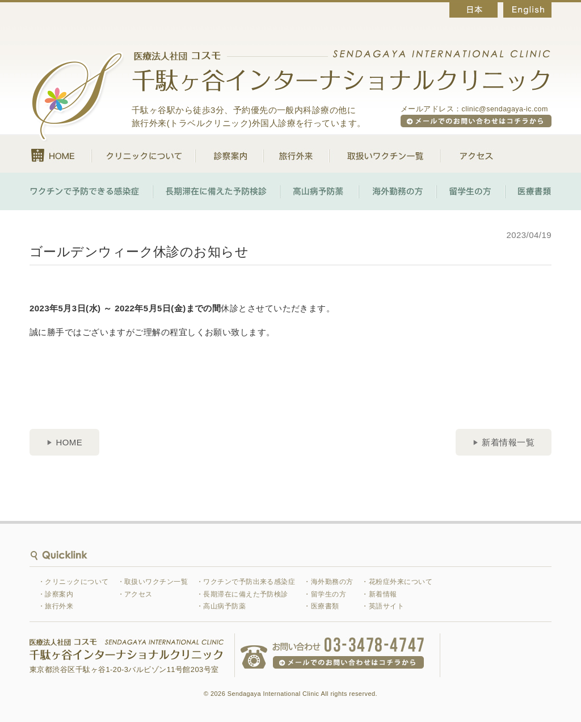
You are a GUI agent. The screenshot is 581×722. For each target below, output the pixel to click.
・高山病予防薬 (221, 606)
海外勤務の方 (397, 191)
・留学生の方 (325, 594)
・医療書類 (321, 606)
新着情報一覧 (508, 442)
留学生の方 (470, 191)
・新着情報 (379, 594)
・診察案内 (55, 594)
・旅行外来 (55, 606)
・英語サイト (382, 606)
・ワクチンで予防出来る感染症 (245, 582)
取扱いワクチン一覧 (384, 154)
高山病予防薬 (319, 191)
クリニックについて (143, 154)
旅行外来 (296, 154)
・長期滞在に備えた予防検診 (242, 594)
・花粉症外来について (396, 582)
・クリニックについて (73, 582)
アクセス (467, 154)
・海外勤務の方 (328, 582)
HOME (60, 154)
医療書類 (528, 191)
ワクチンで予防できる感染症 (91, 191)
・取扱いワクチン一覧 (152, 582)
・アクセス (135, 594)
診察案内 (229, 154)
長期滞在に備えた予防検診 (216, 191)
